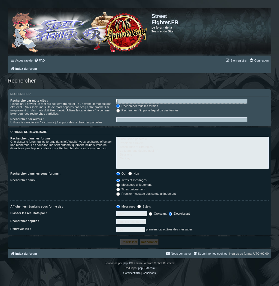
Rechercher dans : (23, 180)
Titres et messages (131, 180)
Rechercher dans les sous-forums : (35, 173)
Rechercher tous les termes (137, 106)
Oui (121, 173)
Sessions (192, 155)
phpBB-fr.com (146, 268)
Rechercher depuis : (24, 221)
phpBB (127, 263)
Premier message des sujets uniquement (146, 193)
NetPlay (192, 158)
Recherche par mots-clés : (29, 100)
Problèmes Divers (192, 143)
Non (133, 173)
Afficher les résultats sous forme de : (36, 206)
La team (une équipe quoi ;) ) (192, 151)
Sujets (144, 206)
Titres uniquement (130, 189)
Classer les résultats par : (28, 213)
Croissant (158, 213)
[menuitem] (39, 60)
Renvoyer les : (20, 228)
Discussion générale (192, 139)
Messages (125, 206)
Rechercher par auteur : (27, 119)
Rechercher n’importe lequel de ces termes (147, 110)
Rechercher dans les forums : (31, 138)
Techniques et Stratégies (192, 147)
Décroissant (179, 213)
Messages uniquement (134, 184)
